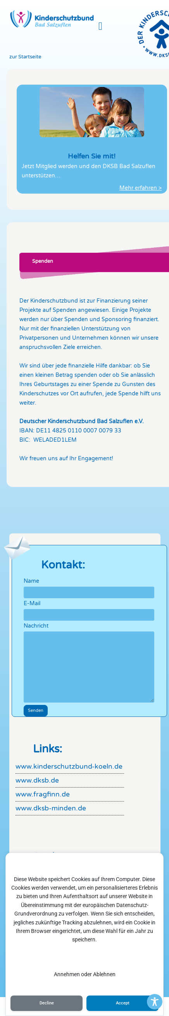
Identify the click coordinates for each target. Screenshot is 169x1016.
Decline (47, 1003)
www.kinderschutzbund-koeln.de (69, 766)
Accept (122, 1003)
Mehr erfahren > (140, 188)
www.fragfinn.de (43, 794)
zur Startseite (25, 57)
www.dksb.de (37, 780)
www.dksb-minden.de (51, 808)
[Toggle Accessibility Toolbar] (154, 1001)
